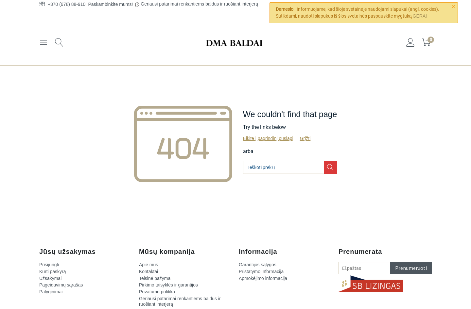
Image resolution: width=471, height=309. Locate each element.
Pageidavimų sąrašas (61, 285)
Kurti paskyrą (52, 271)
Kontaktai (148, 271)
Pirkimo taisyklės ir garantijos (168, 285)
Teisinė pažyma (155, 278)
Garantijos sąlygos (257, 264)
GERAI (420, 16)
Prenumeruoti (411, 268)
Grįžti (305, 138)
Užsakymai (50, 278)
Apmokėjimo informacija (263, 278)
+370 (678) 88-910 (62, 4)
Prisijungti (49, 264)
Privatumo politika (157, 291)
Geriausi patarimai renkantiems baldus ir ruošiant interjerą (199, 4)
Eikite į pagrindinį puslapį (268, 138)
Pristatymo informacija (261, 271)
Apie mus (148, 264)
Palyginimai (51, 291)
